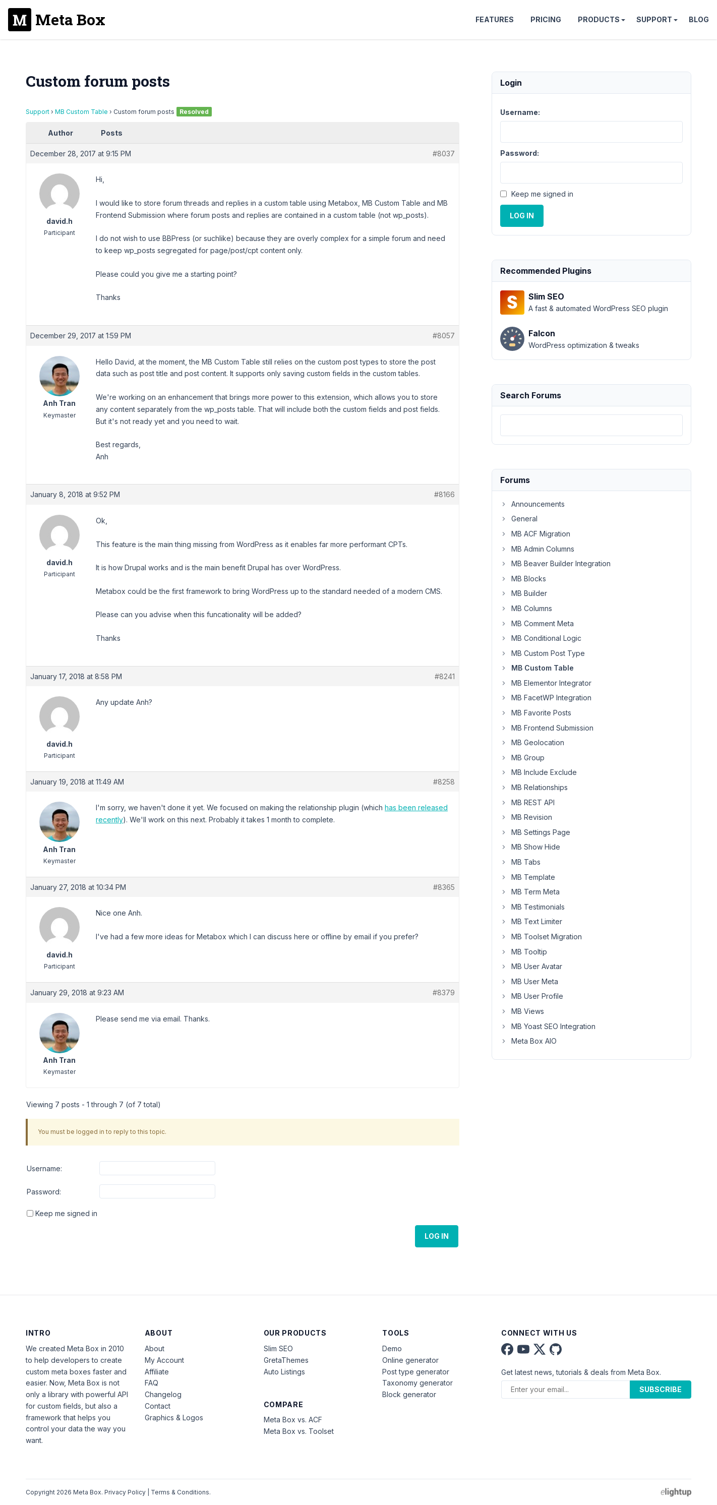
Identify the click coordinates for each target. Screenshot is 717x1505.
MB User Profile (531, 996)
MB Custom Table (81, 111)
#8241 (445, 676)
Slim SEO (278, 1348)
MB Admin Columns (537, 549)
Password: (44, 1191)
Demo (392, 1348)
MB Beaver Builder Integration (555, 563)
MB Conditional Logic (540, 638)
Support (654, 19)
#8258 (444, 781)
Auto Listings (284, 1371)
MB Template (527, 877)
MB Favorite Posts (535, 712)
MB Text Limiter (531, 921)
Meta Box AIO (528, 1041)
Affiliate (157, 1371)
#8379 (444, 992)
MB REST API (527, 802)
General (518, 518)
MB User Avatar (531, 966)
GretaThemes (286, 1360)
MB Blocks (523, 578)
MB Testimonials (532, 906)
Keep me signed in (66, 1213)
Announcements (532, 504)
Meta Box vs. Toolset (299, 1431)
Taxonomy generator (417, 1382)
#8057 (444, 335)
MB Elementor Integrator (545, 683)
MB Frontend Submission (546, 728)
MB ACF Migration (535, 533)
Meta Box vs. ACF (293, 1419)
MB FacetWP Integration (545, 697)
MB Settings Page (535, 832)
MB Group (522, 757)
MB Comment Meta (537, 623)
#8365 (444, 887)
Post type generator (415, 1371)
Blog (699, 19)
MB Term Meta (530, 891)
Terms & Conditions (180, 1492)
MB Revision (526, 817)
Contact (157, 1406)
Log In (437, 1236)
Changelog (163, 1394)
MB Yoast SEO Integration (547, 1026)
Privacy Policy (125, 1492)
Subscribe (660, 1389)
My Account (164, 1360)
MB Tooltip (523, 951)
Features (494, 19)
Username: (44, 1168)
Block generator (409, 1394)
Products (599, 19)
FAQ (151, 1382)
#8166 (444, 494)
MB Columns (526, 608)
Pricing (545, 19)
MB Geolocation (532, 742)
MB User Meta (529, 981)
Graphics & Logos (174, 1417)
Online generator (410, 1360)
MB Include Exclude (538, 772)
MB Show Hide (530, 846)
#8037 (444, 153)
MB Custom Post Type (542, 653)
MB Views (522, 1011)
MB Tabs (520, 862)
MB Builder (523, 593)
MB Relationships (534, 787)
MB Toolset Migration (541, 936)
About (154, 1348)
